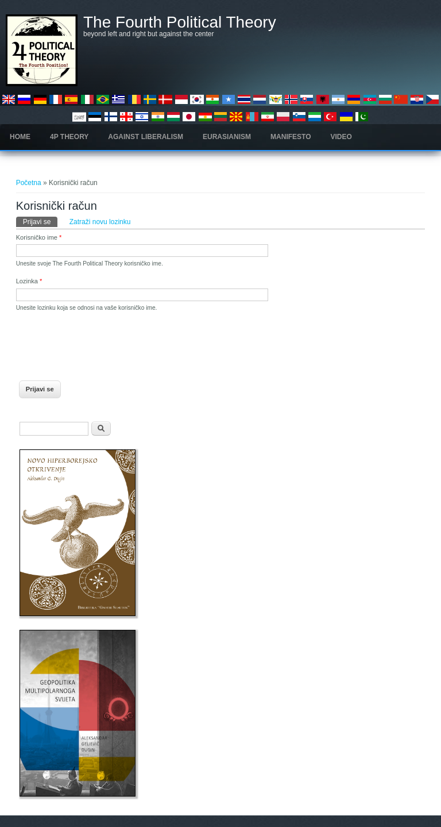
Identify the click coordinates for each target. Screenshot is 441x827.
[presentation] (103, 342)
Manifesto (290, 137)
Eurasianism (227, 137)
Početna (28, 183)
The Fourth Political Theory (179, 22)
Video (341, 137)
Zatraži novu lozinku (100, 222)
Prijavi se (40, 221)
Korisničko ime (39, 237)
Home (20, 137)
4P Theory (69, 137)
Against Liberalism (145, 137)
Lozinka (29, 281)
